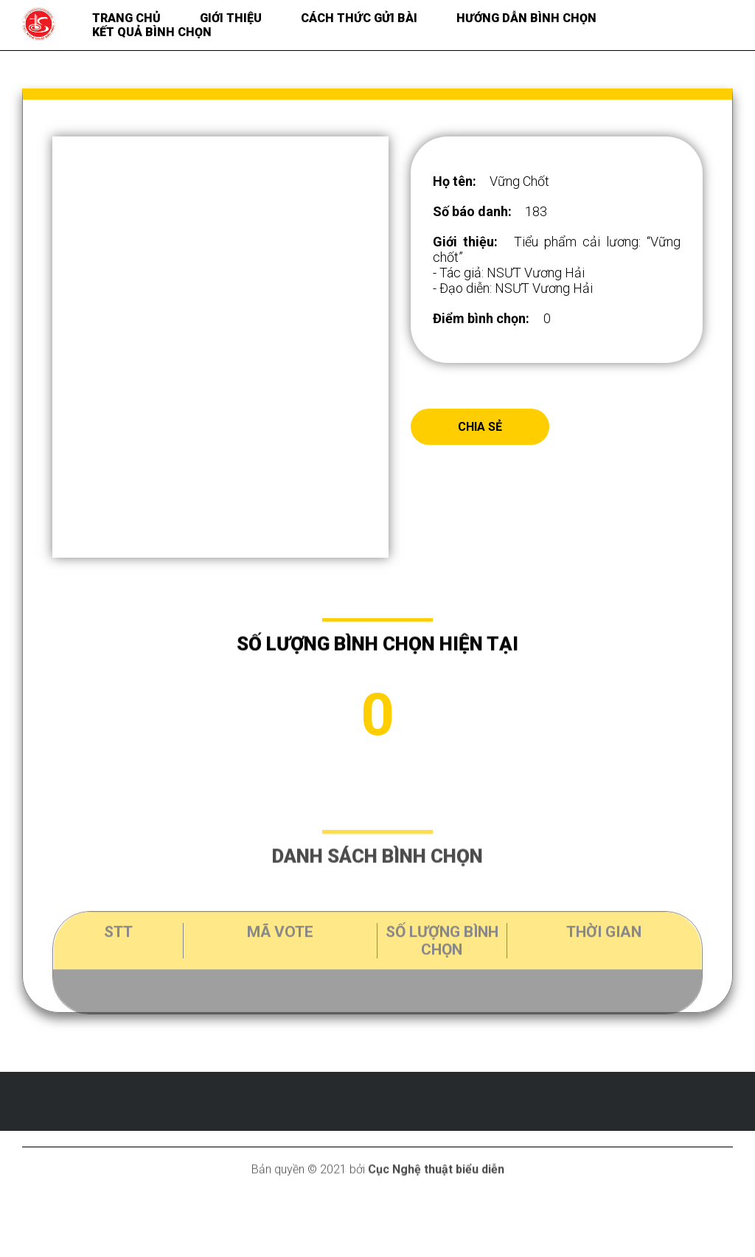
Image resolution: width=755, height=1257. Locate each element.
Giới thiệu (231, 18)
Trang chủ (126, 18)
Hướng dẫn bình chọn (526, 18)
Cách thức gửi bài (359, 18)
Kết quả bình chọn (152, 32)
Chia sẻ (480, 427)
